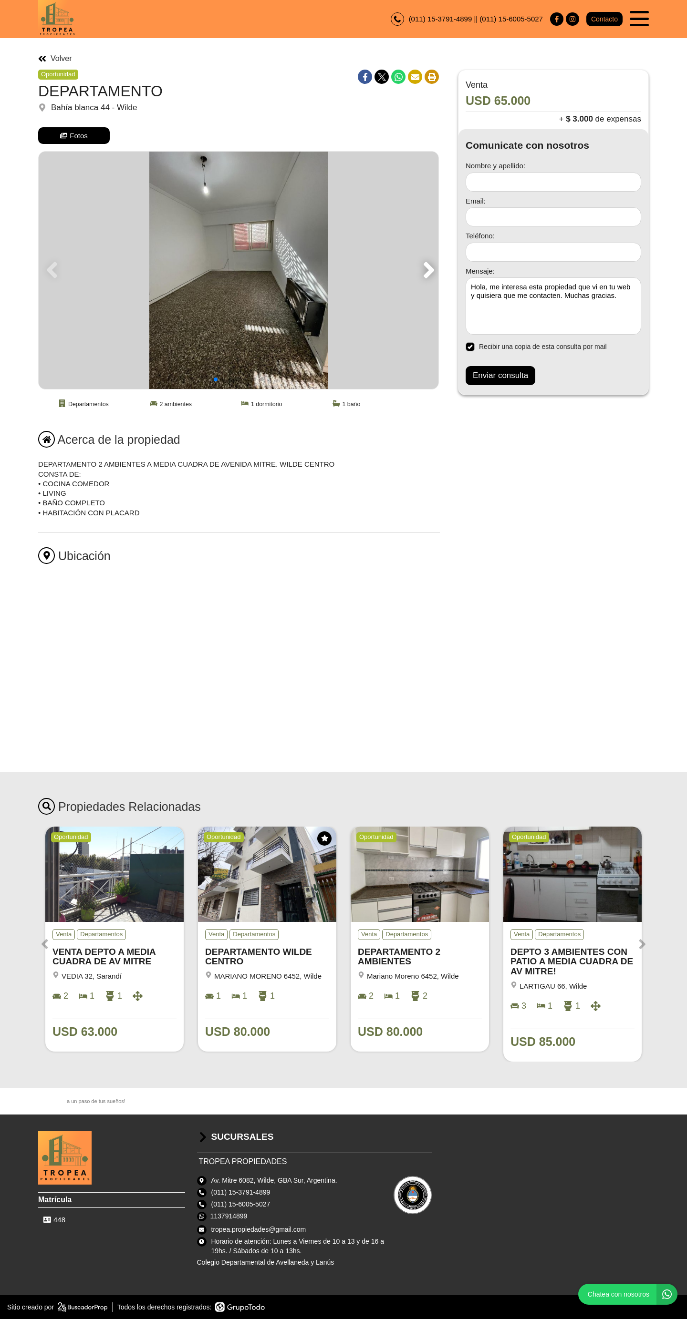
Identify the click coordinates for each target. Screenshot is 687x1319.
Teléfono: (480, 236)
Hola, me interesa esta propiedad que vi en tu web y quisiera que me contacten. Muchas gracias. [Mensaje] (553, 306)
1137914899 (229, 1216)
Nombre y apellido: (495, 166)
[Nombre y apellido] (553, 182)
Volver (55, 58)
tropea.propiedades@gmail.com (258, 1229)
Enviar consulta (500, 375)
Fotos (74, 136)
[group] (238, 270)
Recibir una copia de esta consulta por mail (536, 346)
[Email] (553, 216)
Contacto (604, 19)
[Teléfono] (553, 252)
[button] (427, 270)
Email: (476, 201)
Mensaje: (480, 271)
